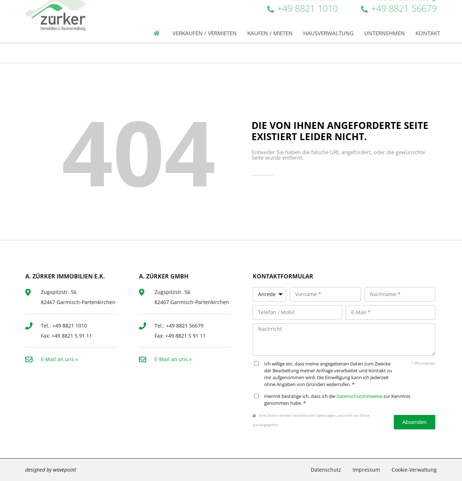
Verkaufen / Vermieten (205, 27)
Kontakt (427, 27)
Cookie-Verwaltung (414, 469)
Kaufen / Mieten (270, 27)
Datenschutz (326, 469)
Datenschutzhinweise (359, 396)
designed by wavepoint (50, 469)
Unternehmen (384, 27)
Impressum (366, 469)
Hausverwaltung (328, 27)
